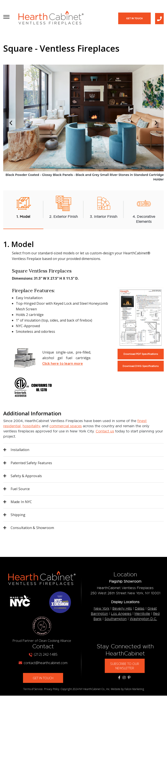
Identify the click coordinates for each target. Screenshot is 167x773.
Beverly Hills (122, 609)
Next (156, 123)
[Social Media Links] (119, 678)
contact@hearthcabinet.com (43, 663)
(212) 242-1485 (43, 654)
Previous (11, 123)
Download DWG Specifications (141, 366)
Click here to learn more (62, 363)
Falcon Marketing (134, 689)
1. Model (23, 207)
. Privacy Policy (51, 689)
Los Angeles (121, 614)
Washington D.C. (143, 619)
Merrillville (142, 614)
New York (101, 609)
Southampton (116, 619)
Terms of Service (33, 689)
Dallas (139, 609)
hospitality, (32, 426)
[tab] (83, 450)
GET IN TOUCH (43, 678)
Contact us (105, 432)
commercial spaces (65, 426)
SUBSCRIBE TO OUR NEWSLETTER (124, 666)
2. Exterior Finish (63, 207)
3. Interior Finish (103, 207)
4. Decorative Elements (144, 209)
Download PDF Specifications (140, 354)
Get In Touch (134, 18)
